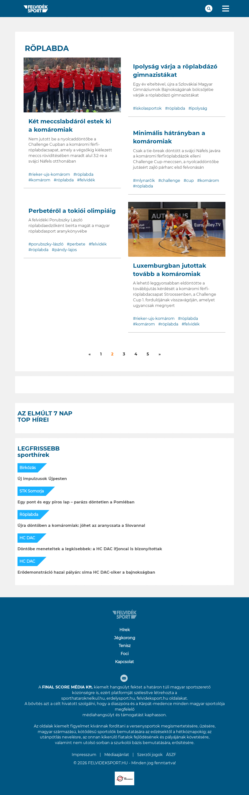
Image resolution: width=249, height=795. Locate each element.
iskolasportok (149, 108)
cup (190, 180)
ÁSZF (171, 754)
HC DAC (27, 538)
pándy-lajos (65, 249)
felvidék (87, 180)
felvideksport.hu (152, 698)
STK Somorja (31, 491)
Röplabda (28, 514)
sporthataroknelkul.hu (83, 698)
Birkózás (27, 467)
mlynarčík (145, 180)
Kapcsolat (124, 661)
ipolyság (199, 108)
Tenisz (125, 645)
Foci (125, 653)
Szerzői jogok (150, 754)
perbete (77, 244)
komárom (40, 180)
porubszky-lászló (47, 244)
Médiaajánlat (116, 754)
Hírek (124, 630)
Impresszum (84, 754)
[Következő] (90, 354)
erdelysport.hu (121, 698)
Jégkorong (124, 638)
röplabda (84, 174)
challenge (170, 180)
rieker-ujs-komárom (50, 174)
